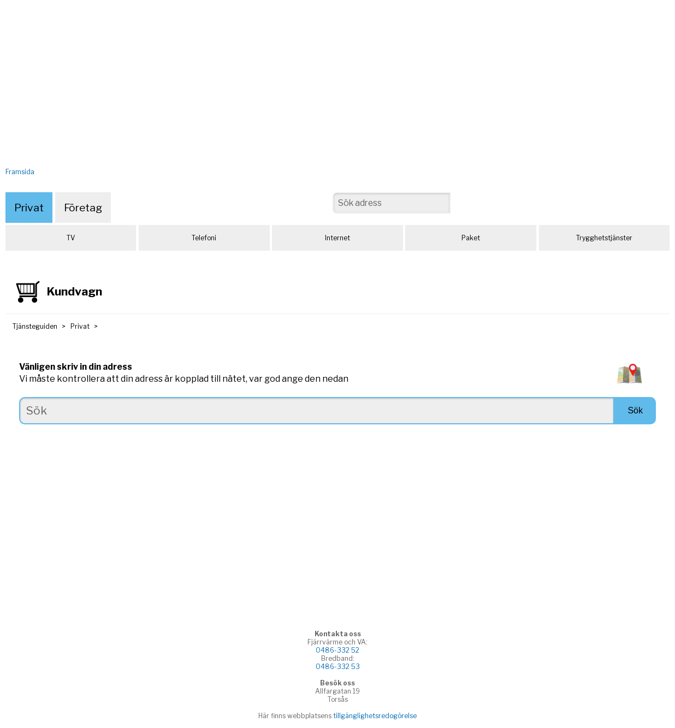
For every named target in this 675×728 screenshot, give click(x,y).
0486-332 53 (338, 666)
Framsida (19, 172)
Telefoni (204, 238)
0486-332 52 (337, 650)
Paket (470, 238)
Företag (83, 207)
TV (71, 238)
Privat (29, 207)
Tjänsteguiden (35, 326)
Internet (337, 238)
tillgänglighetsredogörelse (375, 716)
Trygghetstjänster (604, 238)
